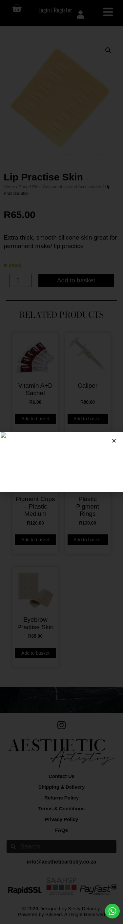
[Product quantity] (20, 280)
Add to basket (76, 280)
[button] (108, 50)
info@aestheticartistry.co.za (61, 862)
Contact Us (61, 776)
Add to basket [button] (35, 418)
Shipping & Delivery (61, 787)
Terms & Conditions (61, 808)
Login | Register (55, 10)
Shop (24, 186)
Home (9, 186)
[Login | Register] (80, 14)
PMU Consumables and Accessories (66, 186)
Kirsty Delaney (84, 908)
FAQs (61, 830)
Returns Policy (61, 797)
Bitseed (53, 914)
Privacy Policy (61, 819)
